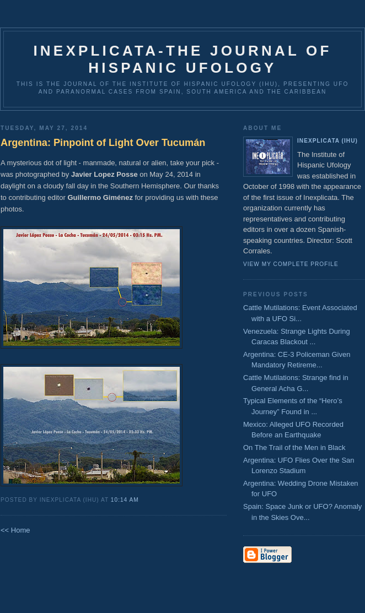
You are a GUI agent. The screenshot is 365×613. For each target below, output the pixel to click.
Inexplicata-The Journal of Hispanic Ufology (182, 59)
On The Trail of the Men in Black (294, 447)
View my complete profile (291, 264)
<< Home (15, 530)
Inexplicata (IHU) (327, 141)
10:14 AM (125, 500)
